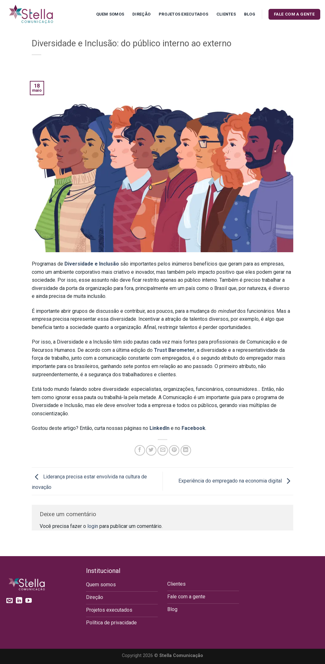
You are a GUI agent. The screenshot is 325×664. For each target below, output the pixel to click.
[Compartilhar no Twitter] (151, 450)
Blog (249, 14)
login (92, 526)
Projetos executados (183, 14)
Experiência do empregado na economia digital (235, 481)
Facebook (193, 428)
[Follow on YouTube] (28, 600)
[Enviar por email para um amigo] (162, 450)
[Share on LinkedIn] (186, 450)
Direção (141, 14)
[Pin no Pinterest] (174, 450)
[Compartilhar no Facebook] (140, 450)
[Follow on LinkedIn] (19, 600)
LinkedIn (159, 428)
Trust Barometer (174, 350)
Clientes (226, 14)
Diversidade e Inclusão (91, 264)
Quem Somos (110, 14)
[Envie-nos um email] (9, 600)
